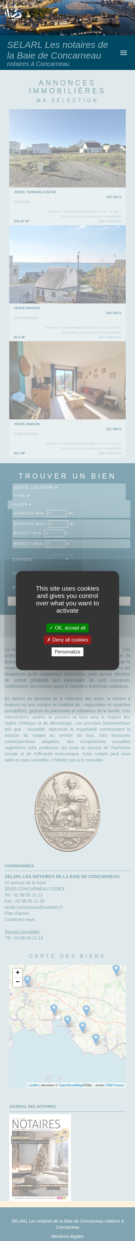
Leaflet (33, 1085)
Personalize (67, 651)
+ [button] (18, 973)
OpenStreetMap (71, 1085)
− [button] (18, 982)
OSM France (114, 1085)
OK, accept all (67, 627)
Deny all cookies (67, 639)
